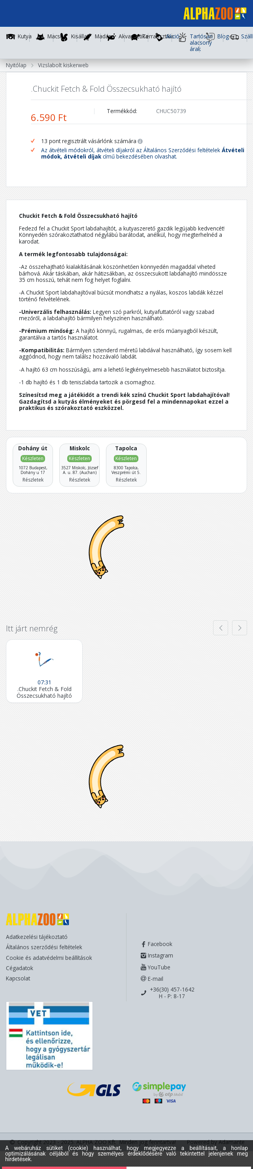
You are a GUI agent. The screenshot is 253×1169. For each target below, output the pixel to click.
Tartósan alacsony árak (189, 42)
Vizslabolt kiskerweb (63, 65)
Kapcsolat (18, 978)
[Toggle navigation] (17, 15)
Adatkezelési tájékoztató (37, 936)
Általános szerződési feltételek (44, 947)
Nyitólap (16, 65)
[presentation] (220, 627)
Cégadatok (19, 968)
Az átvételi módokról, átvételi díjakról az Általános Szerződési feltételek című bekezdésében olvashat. (142, 153)
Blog (214, 37)
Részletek (33, 479)
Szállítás (238, 37)
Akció (163, 37)
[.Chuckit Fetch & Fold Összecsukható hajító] (44, 671)
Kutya (25, 36)
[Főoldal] (211, 14)
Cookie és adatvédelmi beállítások (49, 957)
